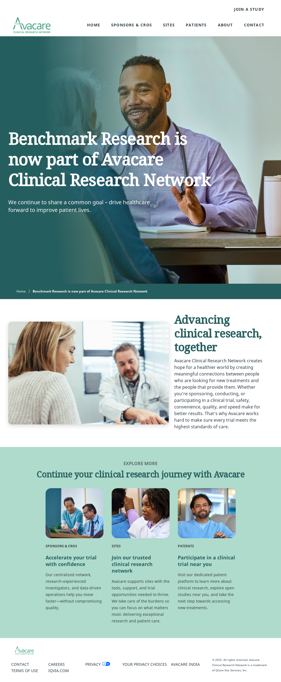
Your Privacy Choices (144, 664)
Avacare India (185, 664)
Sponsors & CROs (131, 24)
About (225, 24)
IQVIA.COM (58, 670)
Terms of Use (24, 670)
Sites (169, 24)
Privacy (93, 664)
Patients (196, 24)
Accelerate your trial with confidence (71, 560)
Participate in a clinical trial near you (206, 560)
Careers (56, 664)
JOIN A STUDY (249, 9)
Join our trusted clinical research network (132, 564)
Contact (254, 24)
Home (93, 24)
